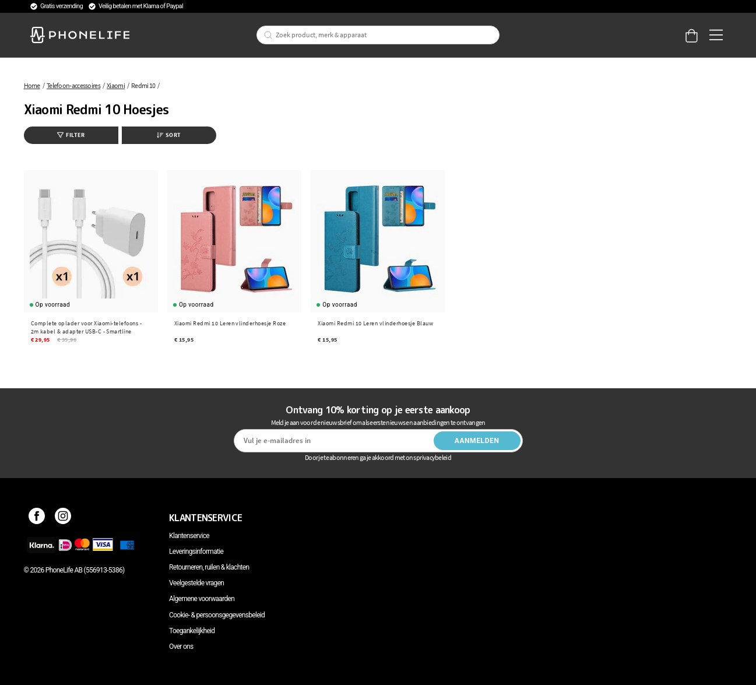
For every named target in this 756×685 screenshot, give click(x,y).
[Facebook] (37, 517)
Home (32, 85)
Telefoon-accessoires (73, 85)
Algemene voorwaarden (201, 599)
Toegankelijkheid (192, 631)
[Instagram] (63, 517)
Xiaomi (116, 85)
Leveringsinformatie (196, 551)
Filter (71, 135)
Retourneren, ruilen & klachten (209, 567)
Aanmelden (477, 441)
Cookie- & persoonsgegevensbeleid (217, 615)
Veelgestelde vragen (196, 583)
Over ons (181, 646)
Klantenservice (189, 536)
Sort (169, 135)
